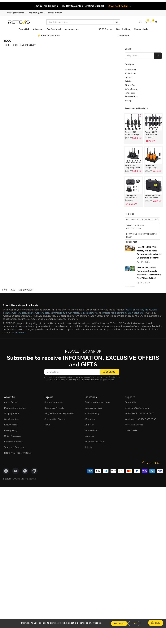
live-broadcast (28, 45)
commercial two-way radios (64, 313)
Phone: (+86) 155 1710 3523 (139, 413)
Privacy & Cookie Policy (111, 377)
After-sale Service (134, 425)
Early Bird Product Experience (59, 413)
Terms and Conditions (14, 447)
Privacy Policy (11, 430)
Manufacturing (92, 413)
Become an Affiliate (54, 408)
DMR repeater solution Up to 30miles (131, 196)
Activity (88, 447)
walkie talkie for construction (135, 226)
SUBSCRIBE (110, 372)
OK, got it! (119, 623)
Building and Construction (97, 402)
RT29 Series (105, 29)
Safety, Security (131, 89)
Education (89, 436)
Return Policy (10, 425)
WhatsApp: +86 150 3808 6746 (140, 419)
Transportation (131, 97)
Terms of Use (94, 377)
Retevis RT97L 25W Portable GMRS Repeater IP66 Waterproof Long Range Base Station (153, 196)
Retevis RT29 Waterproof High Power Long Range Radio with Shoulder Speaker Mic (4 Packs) (133, 133)
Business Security (93, 408)
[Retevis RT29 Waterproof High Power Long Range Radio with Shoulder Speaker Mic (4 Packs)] (133, 122)
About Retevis (11, 402)
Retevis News (130, 70)
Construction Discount (55, 419)
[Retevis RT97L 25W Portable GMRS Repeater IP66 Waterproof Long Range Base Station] (153, 185)
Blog (15, 45)
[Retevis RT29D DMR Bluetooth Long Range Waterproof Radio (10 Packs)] (153, 122)
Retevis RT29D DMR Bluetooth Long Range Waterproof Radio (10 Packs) (153, 133)
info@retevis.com (106, 380)
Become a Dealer (55, 13)
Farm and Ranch (92, 430)
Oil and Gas (130, 85)
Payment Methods (13, 441)
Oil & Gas (89, 425)
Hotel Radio (130, 93)
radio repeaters (89, 313)
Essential (24, 29)
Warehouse (90, 419)
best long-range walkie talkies (142, 220)
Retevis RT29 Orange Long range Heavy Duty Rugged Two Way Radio (153, 166)
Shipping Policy (11, 413)
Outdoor (128, 77)
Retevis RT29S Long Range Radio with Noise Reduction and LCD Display (133, 166)
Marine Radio (130, 73)
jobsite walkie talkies (38, 313)
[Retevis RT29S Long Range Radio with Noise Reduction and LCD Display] (133, 155)
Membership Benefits (15, 408)
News (47, 425)
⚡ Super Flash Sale (48, 35)
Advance (38, 29)
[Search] (140, 56)
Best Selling (123, 29)
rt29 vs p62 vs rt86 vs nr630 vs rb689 (141, 235)
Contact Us (130, 402)
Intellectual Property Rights (18, 453)
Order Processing (12, 436)
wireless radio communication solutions (122, 313)
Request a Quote (36, 13)
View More (20, 332)
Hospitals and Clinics (95, 441)
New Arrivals (141, 29)
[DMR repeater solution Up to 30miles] (133, 185)
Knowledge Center (53, 402)
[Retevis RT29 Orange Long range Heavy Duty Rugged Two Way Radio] (153, 155)
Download (123, 35)
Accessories (72, 29)
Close (134, 623)
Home (6, 45)
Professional (54, 29)
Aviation (128, 81)
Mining (128, 101)
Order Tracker (131, 430)
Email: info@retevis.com (137, 408)
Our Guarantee (11, 419)
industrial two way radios (138, 309)
